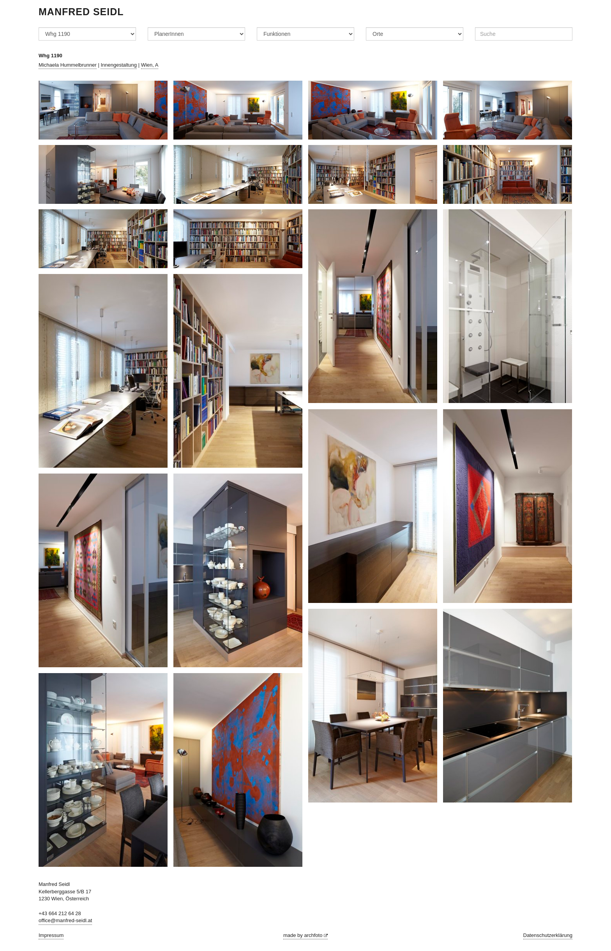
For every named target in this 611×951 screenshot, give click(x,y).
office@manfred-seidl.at (65, 920)
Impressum (51, 935)
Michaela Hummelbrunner (68, 65)
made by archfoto (305, 935)
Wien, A (150, 65)
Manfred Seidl (81, 11)
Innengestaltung (119, 65)
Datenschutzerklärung (547, 935)
